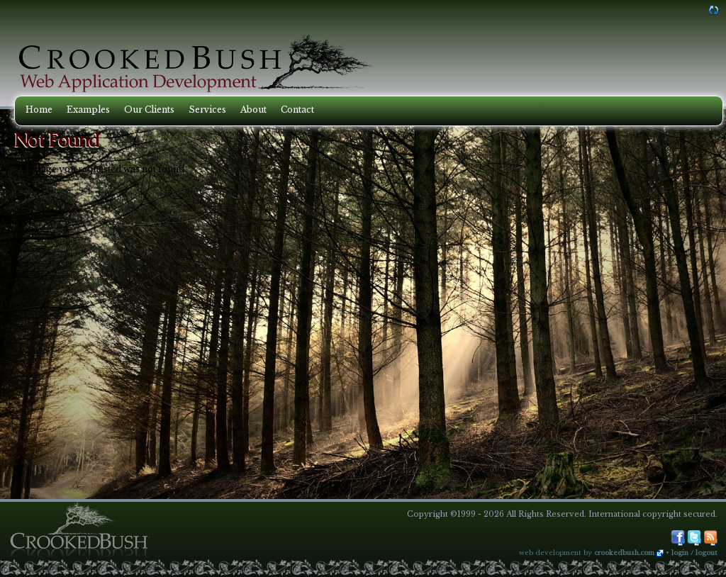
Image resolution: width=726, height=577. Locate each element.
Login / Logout (694, 553)
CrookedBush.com (624, 553)
